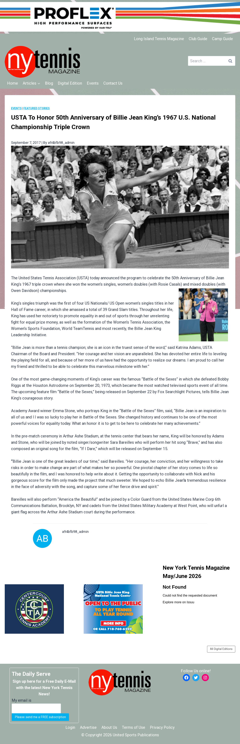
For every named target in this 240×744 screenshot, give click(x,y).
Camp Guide (222, 38)
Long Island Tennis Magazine (159, 38)
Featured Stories (36, 108)
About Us (109, 727)
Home (12, 83)
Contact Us (112, 83)
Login (70, 727)
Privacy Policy (162, 727)
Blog (49, 83)
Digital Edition (70, 83)
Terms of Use (133, 727)
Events (93, 83)
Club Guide (198, 38)
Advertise (88, 727)
